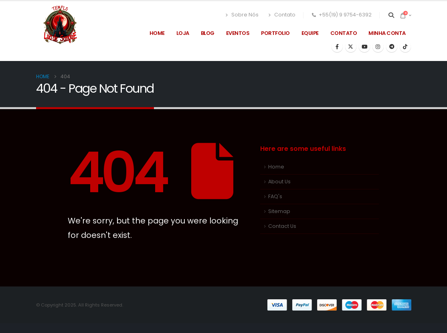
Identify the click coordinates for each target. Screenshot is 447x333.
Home (157, 33)
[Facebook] (337, 46)
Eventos (238, 33)
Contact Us (282, 226)
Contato (281, 15)
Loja (182, 33)
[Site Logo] (60, 25)
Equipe (310, 33)
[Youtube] (364, 46)
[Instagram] (378, 46)
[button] (391, 15)
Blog (207, 33)
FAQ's (275, 196)
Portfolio (275, 33)
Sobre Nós (241, 15)
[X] (350, 46)
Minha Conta (387, 33)
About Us (279, 181)
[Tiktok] (405, 46)
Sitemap (279, 211)
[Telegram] (391, 46)
